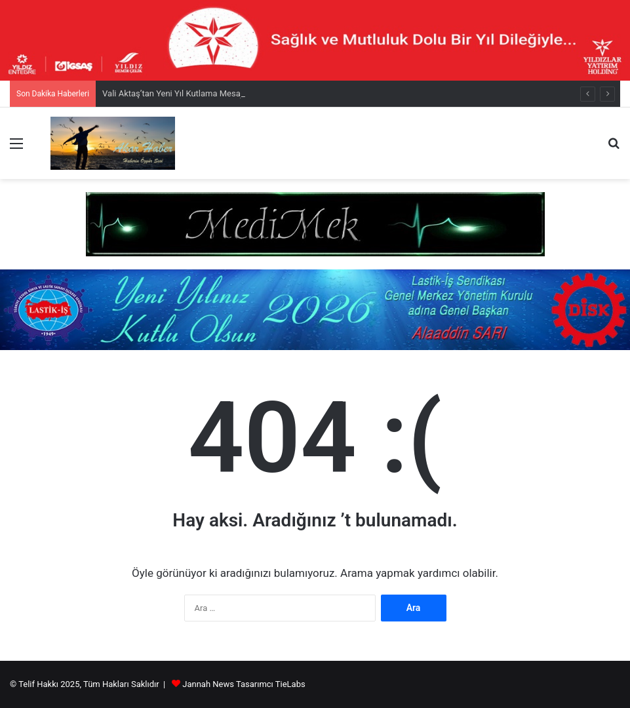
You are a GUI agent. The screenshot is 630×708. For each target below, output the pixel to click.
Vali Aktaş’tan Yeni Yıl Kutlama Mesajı (173, 93)
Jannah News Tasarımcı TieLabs (243, 684)
